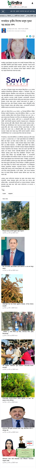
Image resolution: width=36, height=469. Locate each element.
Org (33, 11)
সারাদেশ (10, 194)
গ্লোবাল (17, 11)
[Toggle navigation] (3, 11)
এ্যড (31, 11)
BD (14, 11)
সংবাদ (4, 194)
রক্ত (25, 11)
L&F (28, 11)
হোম (11, 11)
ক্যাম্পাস (22, 11)
